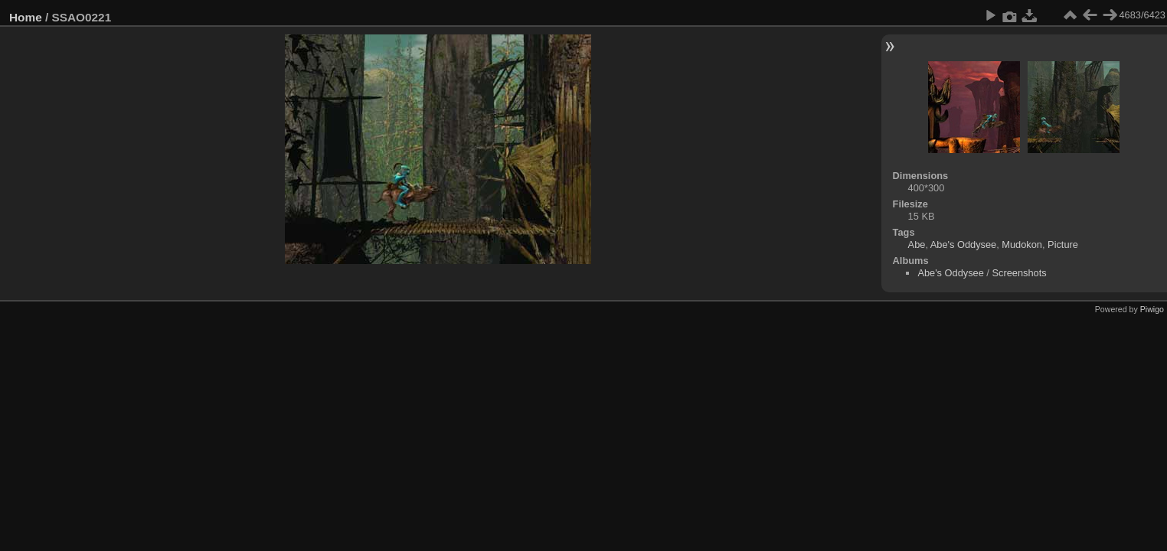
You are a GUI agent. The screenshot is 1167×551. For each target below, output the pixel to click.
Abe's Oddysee (963, 244)
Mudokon (1022, 244)
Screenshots (1019, 273)
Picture (1063, 244)
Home (25, 17)
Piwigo (1152, 309)
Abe (917, 244)
